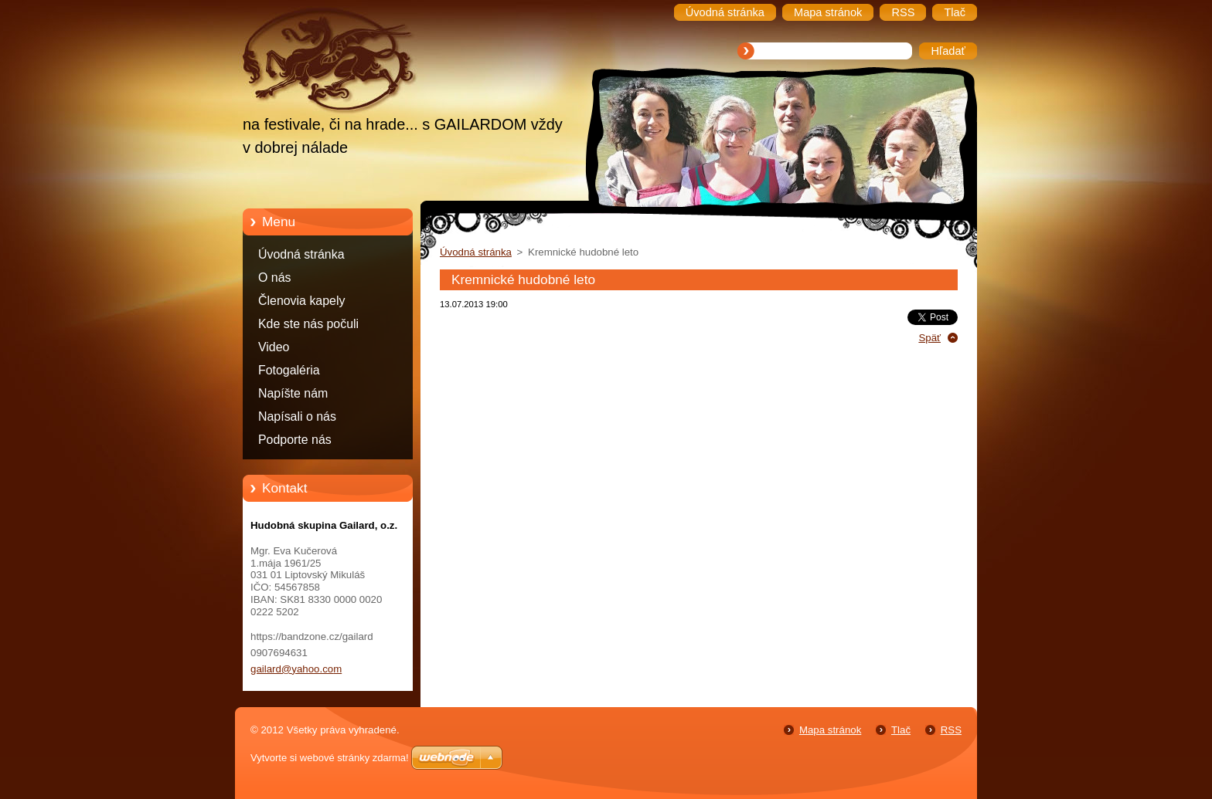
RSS (951, 730)
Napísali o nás (297, 416)
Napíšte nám (293, 393)
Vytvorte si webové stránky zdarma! (329, 757)
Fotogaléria (289, 370)
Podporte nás (295, 439)
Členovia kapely (301, 300)
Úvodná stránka (301, 254)
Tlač (901, 730)
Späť (929, 338)
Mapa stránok (830, 730)
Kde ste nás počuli (308, 323)
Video (273, 347)
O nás (274, 277)
